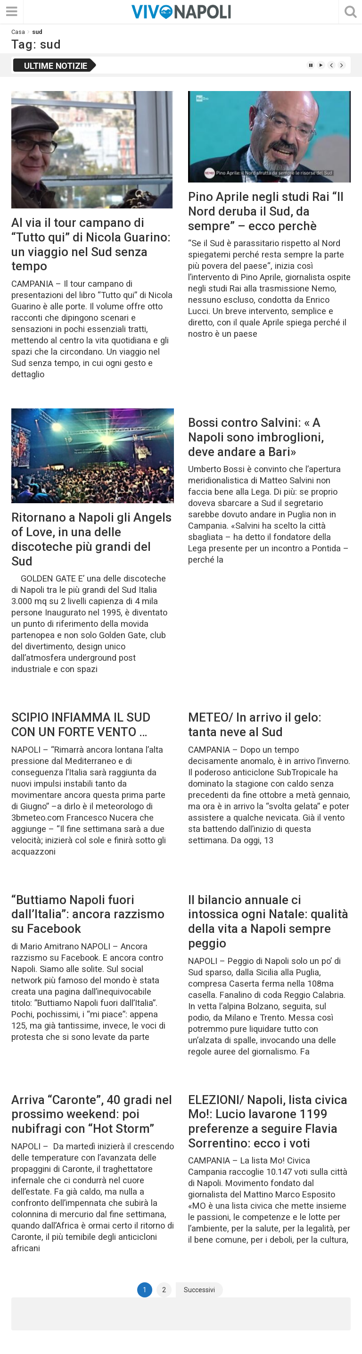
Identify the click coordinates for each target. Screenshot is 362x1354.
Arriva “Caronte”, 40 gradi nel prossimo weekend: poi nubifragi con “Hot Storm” (91, 1114)
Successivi (199, 1290)
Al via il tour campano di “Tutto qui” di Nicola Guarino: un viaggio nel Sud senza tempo (91, 244)
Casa (18, 31)
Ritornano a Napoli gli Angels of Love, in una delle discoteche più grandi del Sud (91, 539)
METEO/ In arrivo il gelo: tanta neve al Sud (254, 724)
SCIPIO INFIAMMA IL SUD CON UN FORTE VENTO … (80, 724)
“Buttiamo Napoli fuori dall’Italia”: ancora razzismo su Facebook (88, 914)
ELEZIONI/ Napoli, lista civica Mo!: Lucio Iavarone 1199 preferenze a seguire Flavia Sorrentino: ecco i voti (267, 1121)
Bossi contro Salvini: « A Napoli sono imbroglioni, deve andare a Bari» (256, 436)
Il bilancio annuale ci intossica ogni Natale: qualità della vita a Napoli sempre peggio (268, 921)
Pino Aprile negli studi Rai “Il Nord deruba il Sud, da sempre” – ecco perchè (266, 211)
